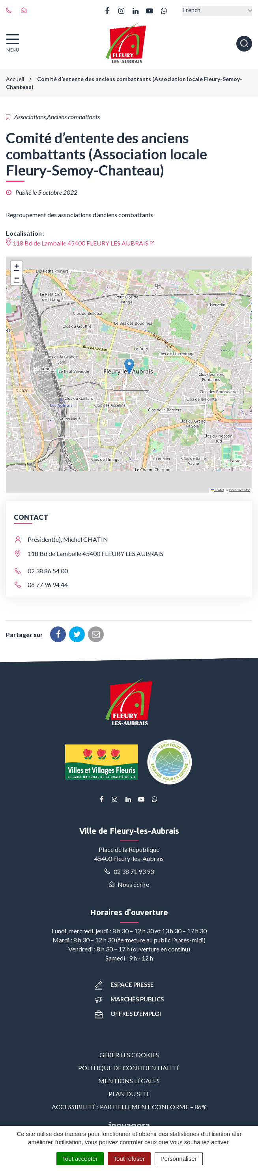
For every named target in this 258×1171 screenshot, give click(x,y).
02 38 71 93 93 (129, 871)
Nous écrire (129, 884)
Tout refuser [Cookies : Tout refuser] (129, 1158)
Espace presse (124, 984)
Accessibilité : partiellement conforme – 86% (129, 1106)
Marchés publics (129, 999)
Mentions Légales (129, 1080)
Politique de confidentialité (129, 1067)
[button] (129, 366)
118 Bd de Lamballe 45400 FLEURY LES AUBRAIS (80, 243)
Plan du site (129, 1093)
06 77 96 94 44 (48, 584)
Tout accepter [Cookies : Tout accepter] (80, 1158)
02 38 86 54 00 (48, 570)
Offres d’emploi (128, 1013)
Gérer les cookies (129, 1054)
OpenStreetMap (239, 490)
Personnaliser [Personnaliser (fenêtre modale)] (179, 1158)
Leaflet (217, 490)
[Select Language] (217, 11)
